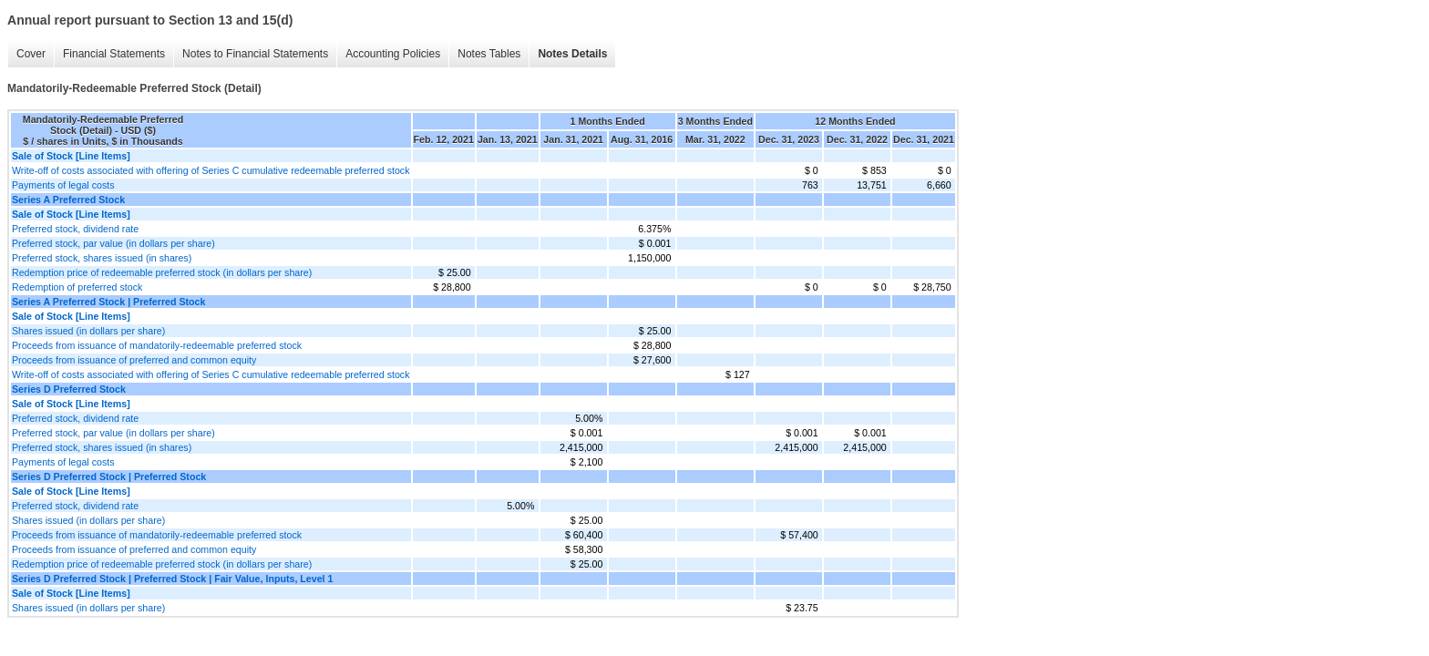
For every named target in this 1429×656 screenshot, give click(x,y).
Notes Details (572, 53)
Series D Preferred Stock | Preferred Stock (109, 476)
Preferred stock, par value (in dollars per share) (113, 243)
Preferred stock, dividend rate (75, 228)
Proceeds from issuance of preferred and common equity (134, 359)
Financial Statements (114, 53)
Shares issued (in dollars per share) (88, 330)
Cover (31, 53)
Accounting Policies (392, 53)
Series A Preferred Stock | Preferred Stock (108, 301)
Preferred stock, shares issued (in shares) (101, 257)
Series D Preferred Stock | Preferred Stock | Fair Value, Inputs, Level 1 (172, 578)
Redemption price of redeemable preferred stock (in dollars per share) (162, 272)
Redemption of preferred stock (77, 287)
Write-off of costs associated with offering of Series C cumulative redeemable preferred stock (211, 170)
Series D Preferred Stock (69, 389)
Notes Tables (488, 53)
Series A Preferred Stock (68, 199)
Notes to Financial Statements (255, 53)
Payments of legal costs (63, 184)
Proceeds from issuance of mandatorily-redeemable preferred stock (157, 345)
